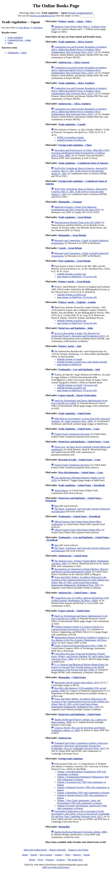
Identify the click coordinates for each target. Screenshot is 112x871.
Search (34, 855)
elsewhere (38, 27)
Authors (58, 855)
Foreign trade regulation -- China (75, 145)
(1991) (77, 628)
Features (50, 859)
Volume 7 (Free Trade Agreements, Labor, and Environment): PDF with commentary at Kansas (79, 801)
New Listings (46, 855)
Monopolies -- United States (72, 677)
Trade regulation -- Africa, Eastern (75, 41)
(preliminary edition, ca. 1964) (78, 729)
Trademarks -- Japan (17, 52)
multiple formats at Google (69, 359)
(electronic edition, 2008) (80, 832)
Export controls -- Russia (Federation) (77, 395)
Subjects (77, 855)
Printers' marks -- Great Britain (74, 281)
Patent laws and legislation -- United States (79, 714)
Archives (60, 859)
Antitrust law (64, 738)
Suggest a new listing (78, 850)
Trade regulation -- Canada (72, 124)
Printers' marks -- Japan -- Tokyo (75, 21)
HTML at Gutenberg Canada (70, 137)
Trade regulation (15, 37)
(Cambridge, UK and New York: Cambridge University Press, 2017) (80, 814)
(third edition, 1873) (76, 682)
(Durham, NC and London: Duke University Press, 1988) (80, 656)
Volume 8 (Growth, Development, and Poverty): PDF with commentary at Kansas (82, 807)
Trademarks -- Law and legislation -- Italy (79, 369)
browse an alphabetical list (42, 15)
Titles (67, 855)
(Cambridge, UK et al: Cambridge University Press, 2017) (79, 746)
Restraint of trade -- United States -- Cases (79, 459)
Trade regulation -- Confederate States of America (83, 163)
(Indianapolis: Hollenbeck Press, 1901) (80, 581)
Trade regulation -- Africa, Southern (76, 83)
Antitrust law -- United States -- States (77, 592)
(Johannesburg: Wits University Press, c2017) (79, 49)
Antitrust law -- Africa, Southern (74, 103)
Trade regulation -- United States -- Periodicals (81, 485)
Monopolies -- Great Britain (72, 235)
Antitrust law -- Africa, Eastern (73, 62)
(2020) (79, 570)
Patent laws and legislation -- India (75, 328)
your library (24, 27)
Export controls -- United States (74, 610)
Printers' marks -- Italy (70, 346)
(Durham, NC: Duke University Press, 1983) (80, 419)
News (40, 859)
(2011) (78, 334)
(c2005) (77, 222)
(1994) (78, 645)
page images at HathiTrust (69, 364)
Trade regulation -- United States (74, 413)
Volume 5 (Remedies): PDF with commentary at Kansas (83, 792)
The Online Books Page (56, 5)
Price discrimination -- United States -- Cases (80, 472)
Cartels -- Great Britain (70, 248)
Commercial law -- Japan (19, 40)
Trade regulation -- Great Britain (74, 217)
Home (25, 855)
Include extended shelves (80, 13)
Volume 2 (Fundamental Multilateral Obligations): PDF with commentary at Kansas (83, 778)
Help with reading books (35, 850)
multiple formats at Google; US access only (77, 385)
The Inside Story (75, 859)
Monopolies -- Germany (70, 202)
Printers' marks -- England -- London (77, 302)
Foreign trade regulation (70, 758)
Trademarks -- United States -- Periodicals (79, 516)
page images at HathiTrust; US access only (77, 276)
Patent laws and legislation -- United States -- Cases (83, 441)
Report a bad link (57, 850)
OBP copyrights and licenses (55, 867)
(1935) (75, 208)
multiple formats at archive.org (71, 140)
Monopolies (64, 826)
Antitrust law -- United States (73, 555)
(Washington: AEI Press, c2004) (80, 599)
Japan (10, 42)
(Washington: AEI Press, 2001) (80, 640)
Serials (87, 855)
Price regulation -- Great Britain (74, 261)
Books (32, 859)
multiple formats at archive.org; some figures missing (82, 362)
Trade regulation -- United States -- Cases (78, 429)
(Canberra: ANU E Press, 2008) (80, 153)
